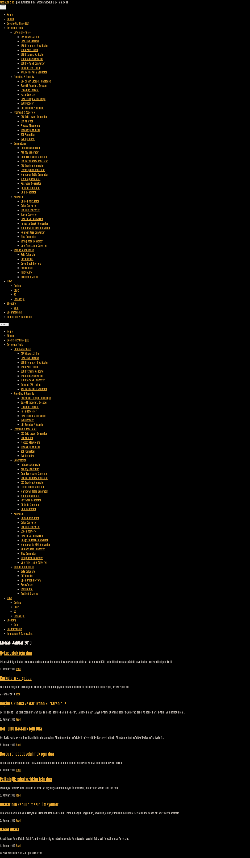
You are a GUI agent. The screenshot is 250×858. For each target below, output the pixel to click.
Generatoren (20, 143)
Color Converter (29, 205)
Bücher (10, 18)
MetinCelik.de (7, 2)
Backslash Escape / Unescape (36, 81)
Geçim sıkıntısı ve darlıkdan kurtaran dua (33, 703)
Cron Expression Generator (34, 156)
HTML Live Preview (30, 41)
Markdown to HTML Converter (35, 227)
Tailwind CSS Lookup (31, 67)
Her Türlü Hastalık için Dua (21, 728)
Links (9, 281)
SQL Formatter (28, 134)
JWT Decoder (27, 103)
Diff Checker (27, 259)
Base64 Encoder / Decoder (34, 85)
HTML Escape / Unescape (33, 99)
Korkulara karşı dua (16, 677)
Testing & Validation (24, 250)
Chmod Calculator (30, 201)
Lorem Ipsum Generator (33, 170)
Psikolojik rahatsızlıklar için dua (26, 779)
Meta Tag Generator (30, 179)
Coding (17, 285)
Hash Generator (28, 94)
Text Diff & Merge (29, 276)
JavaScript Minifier (30, 130)
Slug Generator (28, 236)
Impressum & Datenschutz (20, 316)
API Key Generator (30, 152)
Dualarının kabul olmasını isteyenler (29, 804)
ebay (16, 290)
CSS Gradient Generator (32, 165)
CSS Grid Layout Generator (34, 116)
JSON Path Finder (29, 50)
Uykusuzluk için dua (16, 652)
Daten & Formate (22, 32)
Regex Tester (27, 267)
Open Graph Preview (31, 263)
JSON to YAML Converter (33, 63)
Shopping (11, 303)
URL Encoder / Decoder (32, 107)
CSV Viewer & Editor (30, 36)
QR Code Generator (30, 187)
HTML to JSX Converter (32, 219)
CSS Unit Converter (30, 210)
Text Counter (27, 272)
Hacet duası (9, 829)
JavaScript (19, 299)
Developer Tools (15, 27)
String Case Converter (32, 241)
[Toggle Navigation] (3, 7)
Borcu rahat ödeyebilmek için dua (27, 753)
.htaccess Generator (31, 147)
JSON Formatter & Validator (34, 45)
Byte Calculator (28, 254)
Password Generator (31, 183)
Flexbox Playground (30, 125)
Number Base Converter (33, 232)
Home (10, 14)
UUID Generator (28, 192)
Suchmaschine (14, 312)
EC (15, 294)
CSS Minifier (27, 121)
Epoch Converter (29, 214)
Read (18, 669)
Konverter (19, 196)
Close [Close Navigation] (4, 324)
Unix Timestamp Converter (34, 245)
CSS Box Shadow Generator (34, 161)
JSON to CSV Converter (32, 59)
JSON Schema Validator (32, 54)
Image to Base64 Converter (34, 223)
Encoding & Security (24, 76)
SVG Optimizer (28, 139)
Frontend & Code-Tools (25, 112)
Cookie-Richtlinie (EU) (18, 23)
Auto (16, 308)
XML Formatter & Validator (34, 72)
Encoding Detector (30, 90)
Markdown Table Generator (34, 174)
